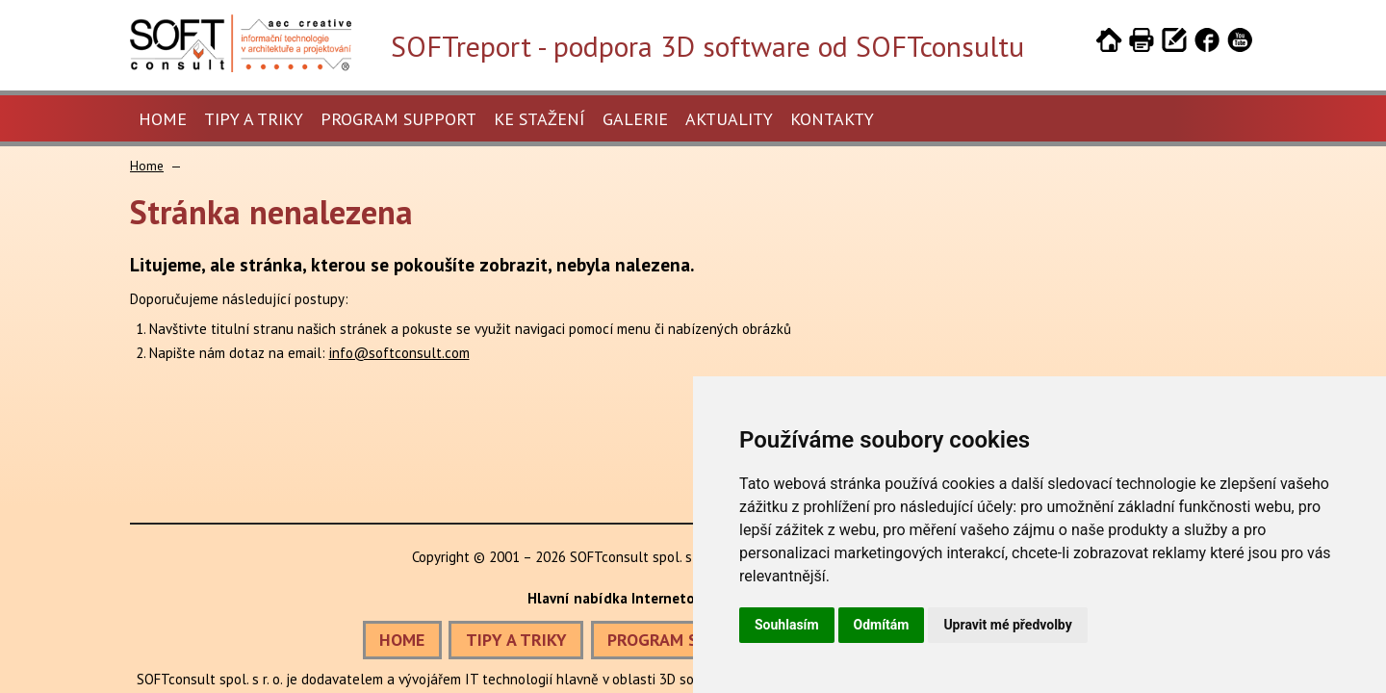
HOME (401, 640)
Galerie (635, 119)
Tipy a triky (253, 119)
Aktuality (729, 119)
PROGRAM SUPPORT (683, 640)
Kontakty (832, 119)
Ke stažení (539, 119)
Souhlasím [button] (787, 624)
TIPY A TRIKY (516, 640)
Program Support (398, 119)
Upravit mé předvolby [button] (1007, 624)
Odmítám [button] (882, 624)
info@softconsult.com (399, 353)
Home (163, 119)
